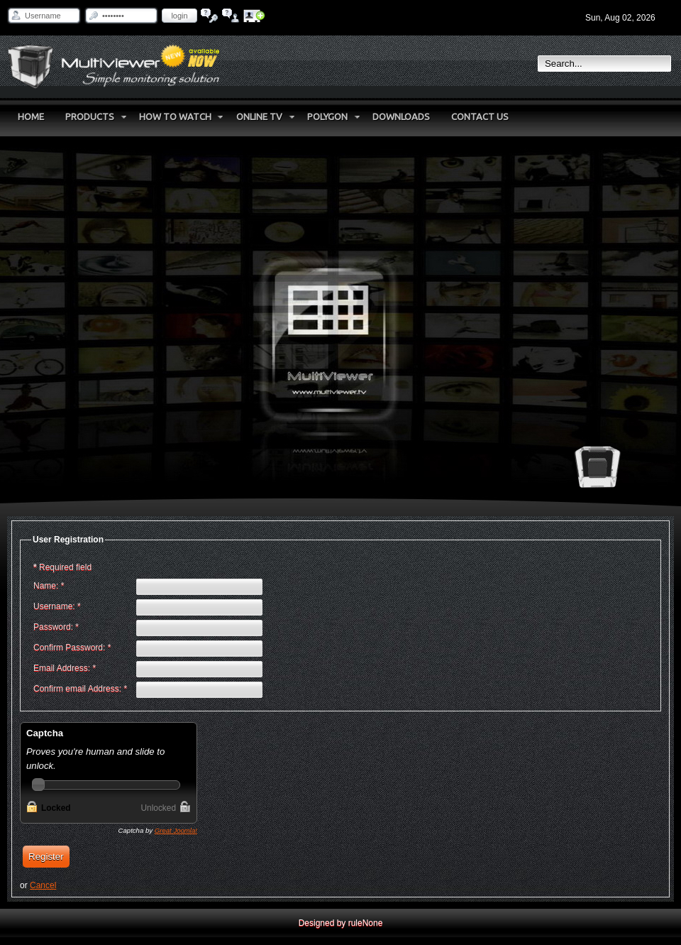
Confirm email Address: (80, 689)
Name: (48, 586)
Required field (62, 567)
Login (179, 15)
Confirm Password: (72, 647)
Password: (56, 627)
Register (46, 856)
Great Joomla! (176, 830)
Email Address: (64, 668)
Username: (57, 606)
